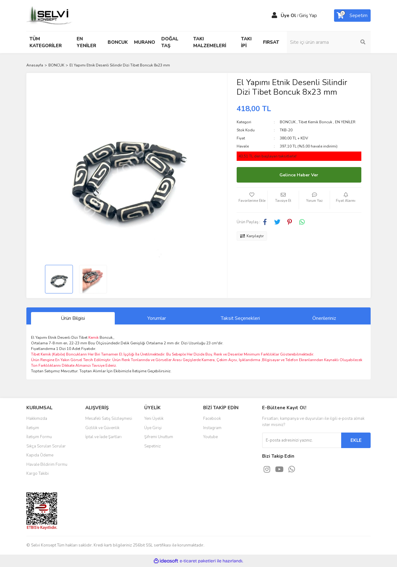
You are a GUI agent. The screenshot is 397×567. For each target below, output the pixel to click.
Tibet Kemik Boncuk (315, 122)
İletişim (32, 428)
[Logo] (49, 15)
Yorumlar (156, 318)
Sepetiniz (152, 446)
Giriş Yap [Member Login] (308, 15)
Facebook (212, 418)
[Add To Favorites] (252, 200)
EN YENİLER (345, 122)
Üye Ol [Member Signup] (288, 15)
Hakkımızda (36, 418)
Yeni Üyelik (153, 418)
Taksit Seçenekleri (240, 318)
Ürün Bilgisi (73, 318)
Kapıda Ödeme (39, 455)
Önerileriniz (324, 318)
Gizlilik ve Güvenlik (102, 428)
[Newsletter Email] (301, 440)
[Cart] (352, 15)
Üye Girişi (153, 428)
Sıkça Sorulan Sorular (46, 446)
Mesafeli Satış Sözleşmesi (108, 418)
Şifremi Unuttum (158, 437)
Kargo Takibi (37, 473)
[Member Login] (274, 15)
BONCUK (288, 122)
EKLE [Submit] (356, 440)
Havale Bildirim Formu (46, 464)
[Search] (329, 42)
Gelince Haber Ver (298, 175)
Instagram (212, 428)
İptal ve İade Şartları (103, 437)
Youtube (210, 437)
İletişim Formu (39, 437)
